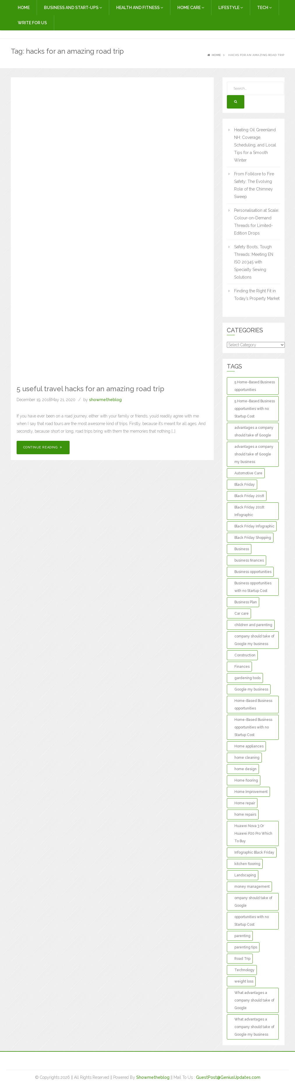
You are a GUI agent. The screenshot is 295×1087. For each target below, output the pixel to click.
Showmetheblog (152, 1077)
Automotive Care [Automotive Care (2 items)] (248, 473)
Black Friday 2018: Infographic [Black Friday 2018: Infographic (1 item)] (249, 511)
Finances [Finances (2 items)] (242, 667)
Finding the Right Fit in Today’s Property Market (257, 295)
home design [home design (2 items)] (245, 769)
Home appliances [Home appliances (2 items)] (249, 746)
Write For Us (32, 22)
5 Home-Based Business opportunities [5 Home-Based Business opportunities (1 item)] (254, 386)
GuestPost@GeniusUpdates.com (228, 1077)
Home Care (190, 7)
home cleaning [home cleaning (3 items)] (246, 758)
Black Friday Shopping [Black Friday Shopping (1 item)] (252, 538)
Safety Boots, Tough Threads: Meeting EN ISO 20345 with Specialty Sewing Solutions (253, 261)
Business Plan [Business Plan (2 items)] (245, 602)
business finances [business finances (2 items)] (249, 560)
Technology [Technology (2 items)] (244, 970)
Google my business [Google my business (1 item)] (251, 689)
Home (24, 7)
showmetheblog (105, 399)
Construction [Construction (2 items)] (244, 655)
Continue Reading (43, 447)
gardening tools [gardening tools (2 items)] (247, 678)
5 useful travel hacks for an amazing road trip (90, 389)
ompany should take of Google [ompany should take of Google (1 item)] (253, 902)
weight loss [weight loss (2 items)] (243, 981)
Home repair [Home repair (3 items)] (244, 803)
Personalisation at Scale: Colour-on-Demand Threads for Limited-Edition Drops (256, 221)
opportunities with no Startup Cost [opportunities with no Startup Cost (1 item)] (251, 921)
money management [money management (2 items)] (252, 887)
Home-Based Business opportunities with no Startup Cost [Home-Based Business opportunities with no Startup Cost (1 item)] (253, 727)
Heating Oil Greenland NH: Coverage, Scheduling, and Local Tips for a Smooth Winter (255, 144)
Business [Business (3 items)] (241, 549)
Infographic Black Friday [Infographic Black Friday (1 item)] (254, 852)
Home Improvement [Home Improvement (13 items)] (251, 792)
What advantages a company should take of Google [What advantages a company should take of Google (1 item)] (254, 1000)
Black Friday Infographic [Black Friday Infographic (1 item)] (254, 526)
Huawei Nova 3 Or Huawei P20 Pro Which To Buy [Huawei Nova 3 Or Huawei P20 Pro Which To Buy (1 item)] (253, 833)
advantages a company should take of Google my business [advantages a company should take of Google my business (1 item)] (253, 454)
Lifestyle (230, 7)
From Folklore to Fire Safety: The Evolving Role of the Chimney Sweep (254, 185)
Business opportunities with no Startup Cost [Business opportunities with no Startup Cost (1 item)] (252, 587)
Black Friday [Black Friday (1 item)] (244, 485)
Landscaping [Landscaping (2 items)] (245, 875)
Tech (264, 7)
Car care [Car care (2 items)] (241, 613)
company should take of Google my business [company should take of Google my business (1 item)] (254, 640)
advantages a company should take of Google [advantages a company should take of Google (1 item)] (253, 431)
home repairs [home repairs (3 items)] (245, 814)
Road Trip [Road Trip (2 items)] (242, 959)
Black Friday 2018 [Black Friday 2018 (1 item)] (249, 496)
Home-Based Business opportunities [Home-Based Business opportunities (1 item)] (253, 704)
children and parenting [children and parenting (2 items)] (253, 625)
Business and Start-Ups (73, 7)
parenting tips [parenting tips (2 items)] (245, 947)
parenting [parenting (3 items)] (242, 936)
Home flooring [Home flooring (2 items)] (246, 780)
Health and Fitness (139, 7)
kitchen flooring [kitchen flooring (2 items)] (247, 864)
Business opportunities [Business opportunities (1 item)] (252, 572)
